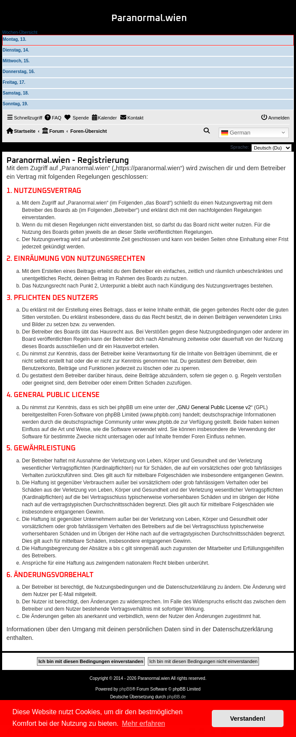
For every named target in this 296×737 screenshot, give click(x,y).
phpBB (125, 689)
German (235, 132)
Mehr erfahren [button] (143, 723)
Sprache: (239, 147)
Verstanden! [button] (247, 718)
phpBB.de (176, 696)
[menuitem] (52, 118)
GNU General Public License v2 (214, 407)
